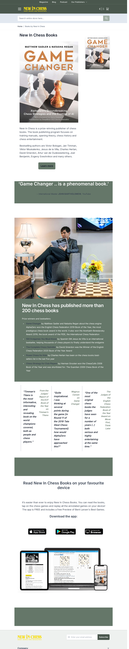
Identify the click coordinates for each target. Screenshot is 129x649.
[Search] (106, 18)
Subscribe (103, 637)
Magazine (43, 2)
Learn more (47, 165)
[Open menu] (20, 9)
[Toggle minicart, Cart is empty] (107, 9)
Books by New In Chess (35, 26)
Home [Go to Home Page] (20, 26)
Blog (54, 2)
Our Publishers (78, 2)
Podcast (63, 2)
